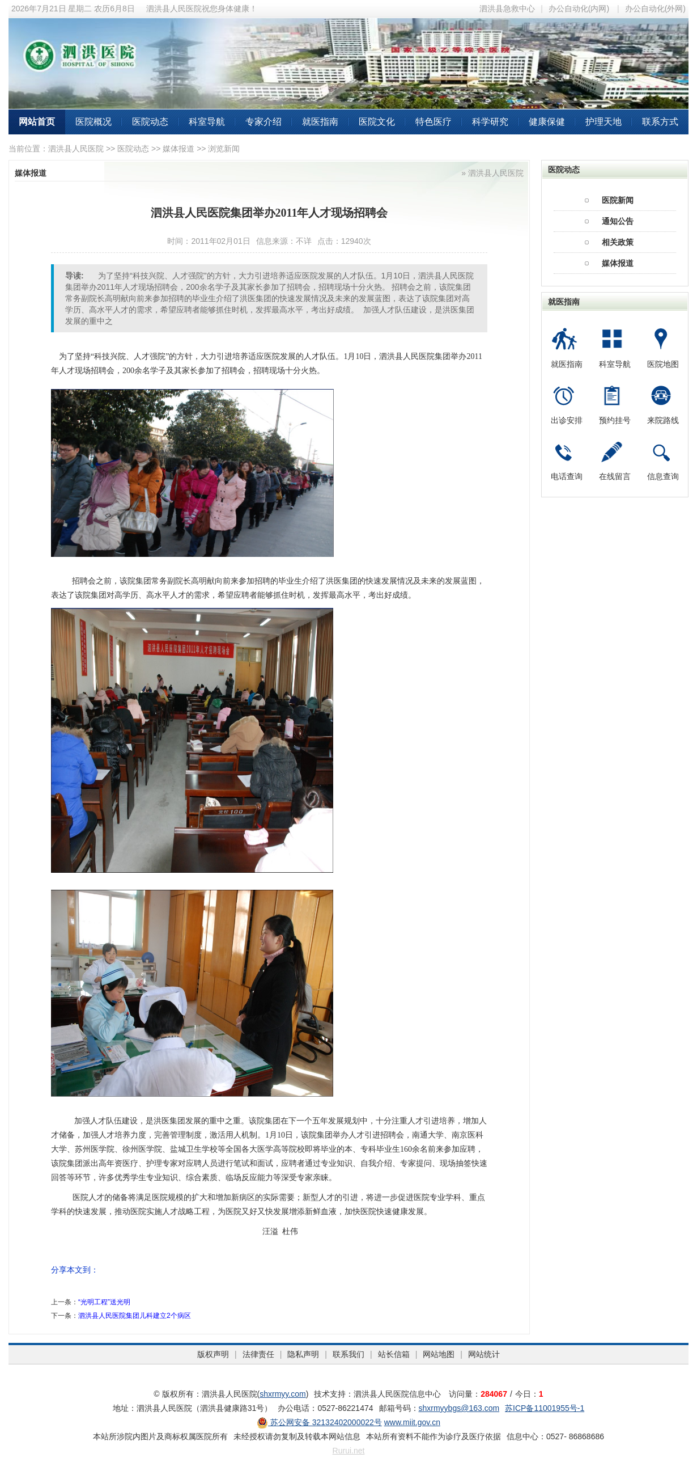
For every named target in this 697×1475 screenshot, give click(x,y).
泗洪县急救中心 (507, 8)
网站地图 (438, 1354)
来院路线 (663, 420)
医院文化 (377, 121)
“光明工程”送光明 (104, 1302)
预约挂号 (615, 420)
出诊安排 (567, 420)
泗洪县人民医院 (76, 148)
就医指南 (320, 121)
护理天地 (603, 121)
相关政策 (618, 242)
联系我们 (348, 1354)
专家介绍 (263, 121)
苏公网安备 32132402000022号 (319, 1422)
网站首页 (37, 121)
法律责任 (258, 1354)
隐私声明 (303, 1354)
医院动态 (150, 121)
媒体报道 (178, 148)
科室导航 (207, 121)
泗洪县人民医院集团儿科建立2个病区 (134, 1316)
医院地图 (663, 364)
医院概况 (93, 121)
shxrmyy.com (282, 1393)
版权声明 (213, 1354)
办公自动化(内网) (579, 8)
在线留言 (615, 476)
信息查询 (663, 476)
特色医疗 (433, 121)
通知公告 (618, 221)
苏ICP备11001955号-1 (544, 1408)
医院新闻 (618, 200)
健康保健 (547, 121)
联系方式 (660, 121)
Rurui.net (349, 1450)
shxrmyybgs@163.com (459, 1408)
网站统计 (484, 1354)
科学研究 (490, 121)
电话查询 (567, 476)
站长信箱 (394, 1354)
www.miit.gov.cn (412, 1422)
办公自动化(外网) (655, 8)
